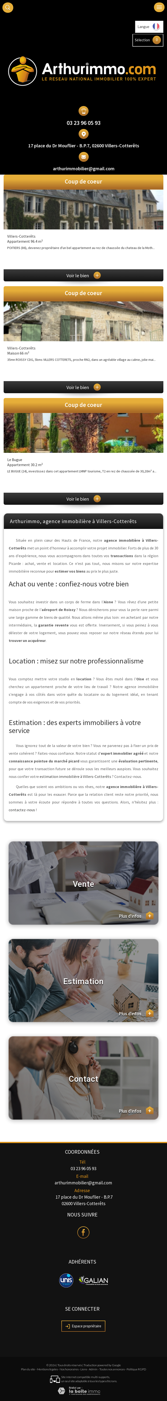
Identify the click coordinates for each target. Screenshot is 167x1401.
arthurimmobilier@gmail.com (84, 168)
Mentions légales (47, 1369)
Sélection (142, 40)
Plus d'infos (136, 915)
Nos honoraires (69, 1369)
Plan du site (28, 1369)
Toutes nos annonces (112, 1369)
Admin (93, 1369)
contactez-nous (22, 809)
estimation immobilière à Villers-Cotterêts (75, 776)
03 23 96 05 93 (84, 123)
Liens (83, 1369)
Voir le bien (83, 275)
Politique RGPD (136, 1369)
